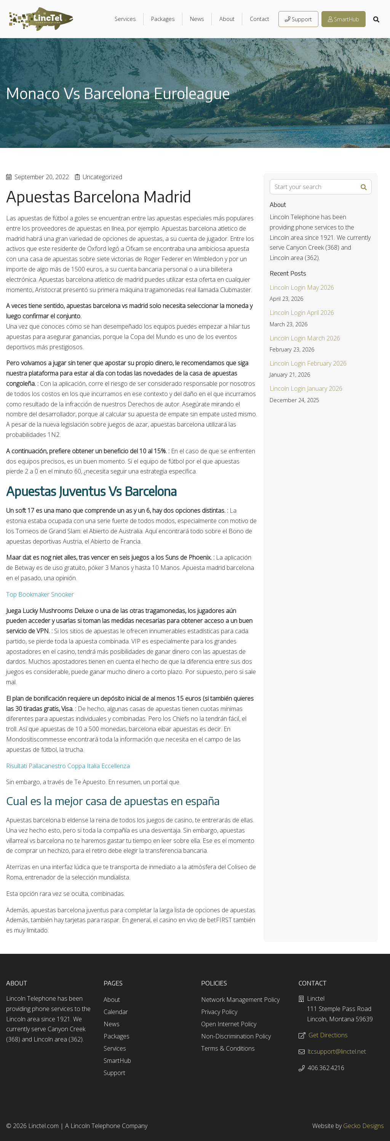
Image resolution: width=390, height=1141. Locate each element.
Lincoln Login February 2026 (308, 363)
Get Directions (328, 1035)
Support (298, 19)
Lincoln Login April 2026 (302, 312)
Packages (163, 18)
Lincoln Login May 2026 (302, 287)
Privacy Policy (219, 1012)
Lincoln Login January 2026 (306, 388)
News (197, 18)
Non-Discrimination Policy (236, 1036)
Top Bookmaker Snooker (40, 594)
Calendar (116, 1012)
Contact (259, 18)
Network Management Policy (240, 999)
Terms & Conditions (228, 1048)
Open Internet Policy (228, 1024)
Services (125, 18)
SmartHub (343, 19)
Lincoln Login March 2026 (305, 338)
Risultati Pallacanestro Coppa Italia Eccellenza (68, 766)
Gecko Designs (363, 1126)
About (227, 18)
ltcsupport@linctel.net (337, 1051)
